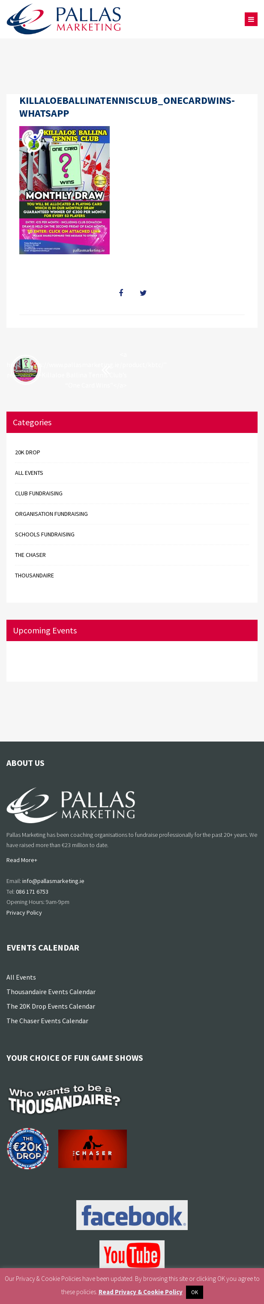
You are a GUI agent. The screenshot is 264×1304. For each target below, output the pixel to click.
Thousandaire (34, 575)
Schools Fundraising (45, 534)
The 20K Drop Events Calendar (50, 1006)
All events (29, 473)
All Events (21, 977)
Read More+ (21, 860)
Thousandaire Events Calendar (51, 991)
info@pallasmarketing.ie (53, 881)
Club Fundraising (39, 493)
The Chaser (30, 555)
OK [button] (194, 1292)
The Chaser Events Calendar (47, 1020)
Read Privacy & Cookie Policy (141, 1292)
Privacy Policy (24, 912)
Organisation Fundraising (51, 514)
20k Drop (27, 452)
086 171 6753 (32, 891)
